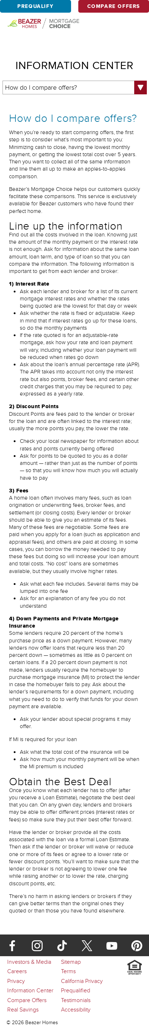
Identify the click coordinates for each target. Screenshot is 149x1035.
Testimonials (76, 1000)
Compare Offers (113, 6)
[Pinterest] (137, 944)
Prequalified (75, 990)
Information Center (30, 990)
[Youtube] (112, 944)
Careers (17, 971)
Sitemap (71, 962)
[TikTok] (62, 944)
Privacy (16, 981)
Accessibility (76, 1009)
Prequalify (35, 6)
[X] (87, 944)
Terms (68, 971)
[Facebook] (12, 944)
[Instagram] (37, 944)
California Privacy (82, 981)
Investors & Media (29, 962)
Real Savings (23, 1009)
